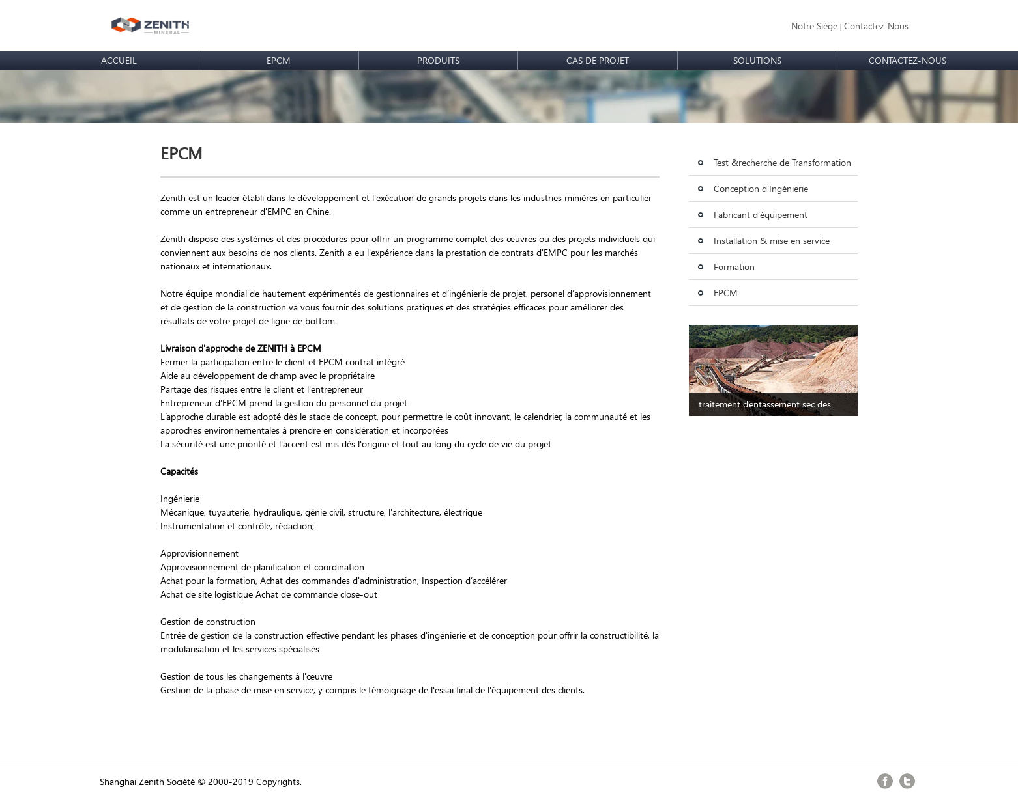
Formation (734, 266)
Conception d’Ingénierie (761, 188)
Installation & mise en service (772, 240)
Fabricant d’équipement (760, 214)
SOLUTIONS (757, 60)
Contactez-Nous (876, 26)
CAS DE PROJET (597, 60)
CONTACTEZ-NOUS (907, 60)
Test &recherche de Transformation (782, 162)
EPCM (279, 60)
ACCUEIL (119, 60)
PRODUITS (438, 60)
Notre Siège (814, 26)
